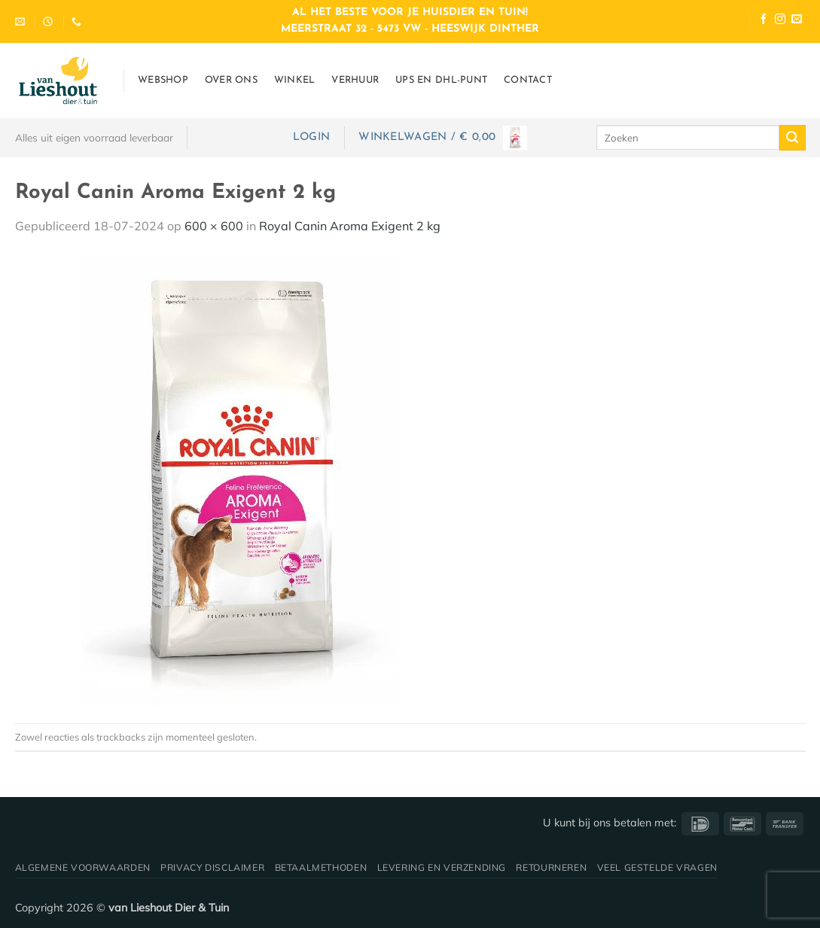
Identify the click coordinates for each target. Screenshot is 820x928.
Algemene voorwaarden (83, 867)
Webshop (163, 80)
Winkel (295, 80)
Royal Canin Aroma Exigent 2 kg (349, 225)
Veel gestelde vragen (657, 867)
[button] (311, 137)
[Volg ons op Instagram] (780, 20)
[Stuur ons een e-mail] (796, 20)
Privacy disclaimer (212, 867)
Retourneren (551, 867)
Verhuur (355, 80)
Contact (528, 80)
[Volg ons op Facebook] (763, 20)
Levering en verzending (441, 867)
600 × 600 (213, 225)
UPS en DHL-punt (441, 80)
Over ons (231, 80)
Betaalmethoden (321, 867)
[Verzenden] (792, 138)
